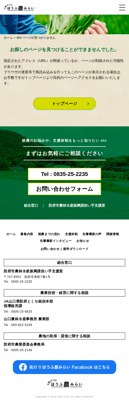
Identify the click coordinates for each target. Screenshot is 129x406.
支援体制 (71, 234)
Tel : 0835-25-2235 (64, 174)
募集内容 (26, 234)
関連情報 (112, 234)
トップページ (64, 103)
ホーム (11, 234)
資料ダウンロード (75, 249)
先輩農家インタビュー (56, 241)
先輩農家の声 (92, 234)
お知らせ (82, 241)
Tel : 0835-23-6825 (18, 311)
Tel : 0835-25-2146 (18, 350)
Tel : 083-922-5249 (18, 325)
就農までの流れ (49, 234)
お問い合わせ (50, 249)
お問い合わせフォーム (64, 189)
